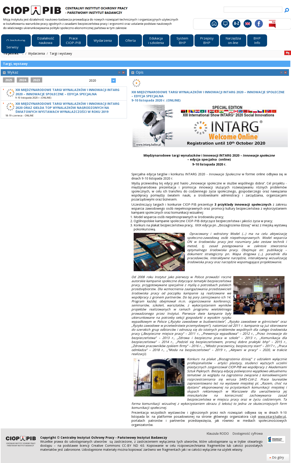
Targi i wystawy (61, 53)
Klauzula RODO (218, 433)
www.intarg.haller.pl (272, 416)
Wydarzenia (37, 53)
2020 (92, 80)
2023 (36, 80)
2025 (8, 80)
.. (23, 53)
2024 (22, 80)
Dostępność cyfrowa (247, 433)
